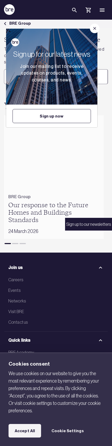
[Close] (94, 28)
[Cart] (88, 11)
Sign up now (51, 116)
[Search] (74, 14)
